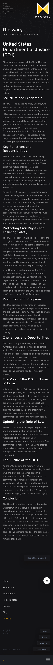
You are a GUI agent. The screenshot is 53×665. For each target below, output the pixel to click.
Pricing (6, 606)
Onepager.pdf (41, 649)
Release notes (10, 599)
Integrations (9, 593)
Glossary (7, 618)
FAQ (44, 637)
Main (5, 581)
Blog (5, 612)
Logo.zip (43, 643)
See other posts (37, 558)
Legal (45, 631)
